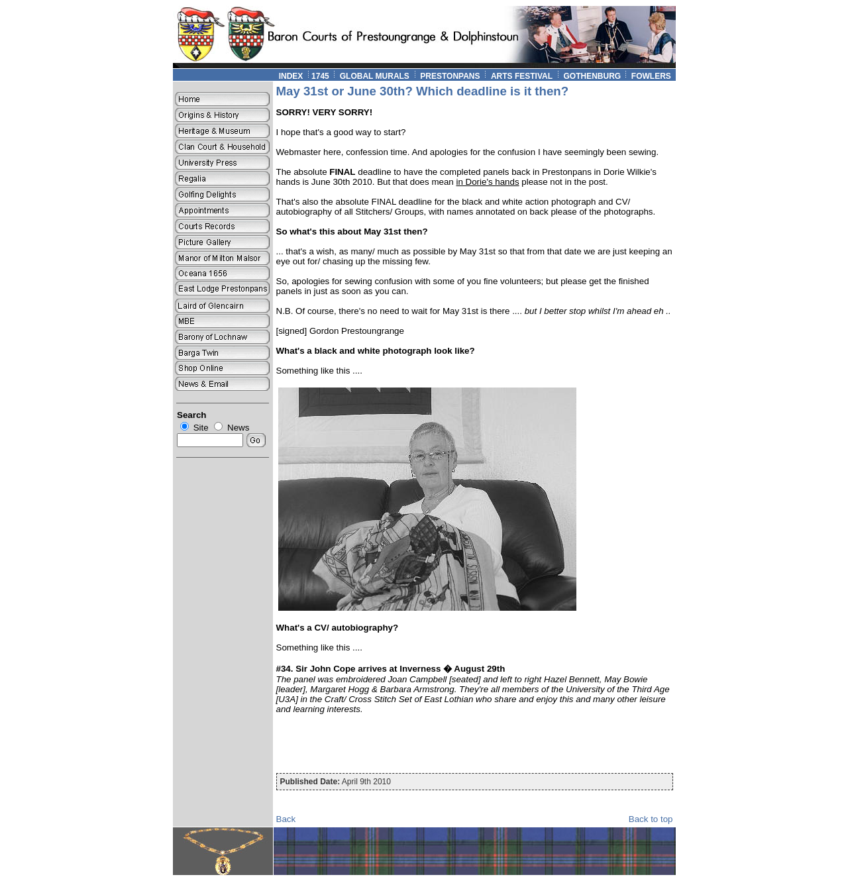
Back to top (651, 819)
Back (286, 819)
